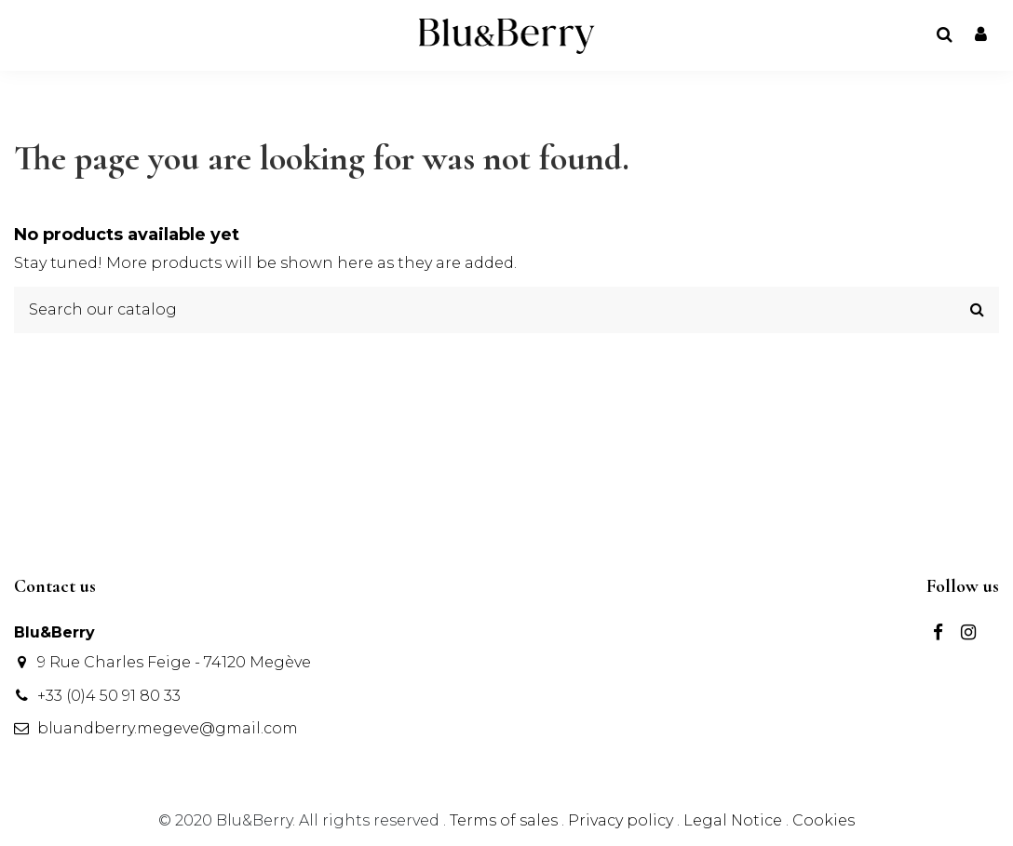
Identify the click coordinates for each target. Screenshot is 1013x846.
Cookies (823, 820)
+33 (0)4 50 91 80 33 (109, 696)
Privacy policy (622, 820)
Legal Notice (732, 820)
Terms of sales (505, 820)
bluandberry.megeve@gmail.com (167, 728)
